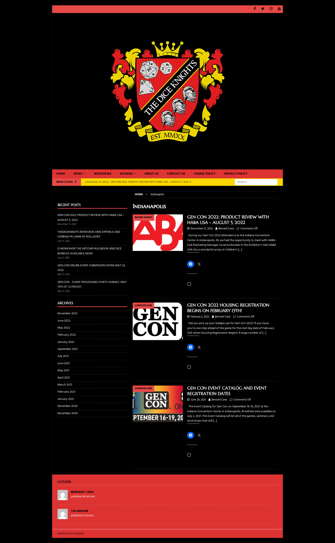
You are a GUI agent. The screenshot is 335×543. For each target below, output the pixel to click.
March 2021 (64, 384)
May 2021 (63, 370)
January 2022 (65, 341)
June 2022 (63, 320)
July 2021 (63, 356)
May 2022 (63, 327)
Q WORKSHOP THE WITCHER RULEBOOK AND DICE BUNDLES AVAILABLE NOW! (89, 251)
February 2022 (66, 334)
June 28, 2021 (198, 399)
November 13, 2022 (202, 228)
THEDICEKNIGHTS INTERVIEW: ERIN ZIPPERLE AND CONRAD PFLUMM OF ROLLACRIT (88, 234)
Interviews (102, 173)
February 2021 (66, 391)
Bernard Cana (226, 228)
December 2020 (67, 406)
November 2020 (67, 413)
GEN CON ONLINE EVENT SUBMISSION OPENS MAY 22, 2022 (91, 267)
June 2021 (63, 363)
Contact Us (176, 173)
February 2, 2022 (200, 316)
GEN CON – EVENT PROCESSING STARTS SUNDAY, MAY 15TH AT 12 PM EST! (92, 284)
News (78, 173)
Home (60, 173)
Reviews (126, 173)
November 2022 (67, 313)
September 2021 (67, 349)
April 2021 (63, 377)
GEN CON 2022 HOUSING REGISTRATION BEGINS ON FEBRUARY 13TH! (228, 307)
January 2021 (65, 398)
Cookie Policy (204, 173)
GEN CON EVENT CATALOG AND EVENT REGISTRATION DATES (227, 391)
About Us (151, 173)
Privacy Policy (235, 173)
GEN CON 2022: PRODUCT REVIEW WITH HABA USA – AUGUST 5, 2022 (228, 219)
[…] (240, 249)
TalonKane (79, 510)
